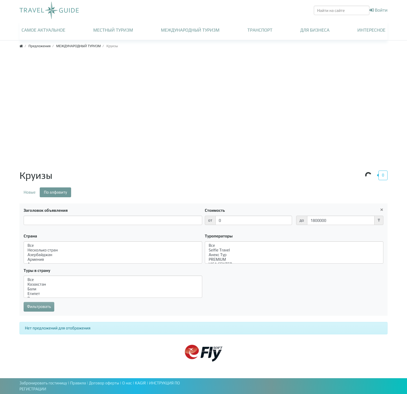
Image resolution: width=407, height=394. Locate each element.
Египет (113, 293)
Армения (113, 259)
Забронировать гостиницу (43, 383)
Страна (30, 236)
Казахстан (113, 284)
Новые (30, 192)
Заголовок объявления (46, 210)
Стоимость (215, 210)
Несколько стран (113, 250)
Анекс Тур (294, 254)
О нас (127, 383)
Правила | (79, 383)
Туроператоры (219, 236)
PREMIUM (294, 259)
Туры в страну (37, 270)
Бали (113, 289)
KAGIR (141, 383)
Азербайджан (113, 254)
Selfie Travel (294, 250)
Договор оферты (104, 383)
